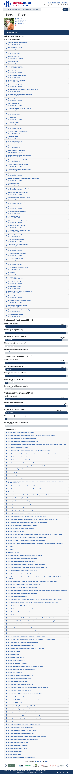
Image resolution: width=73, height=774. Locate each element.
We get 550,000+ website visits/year (58, 2)
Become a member (41, 5)
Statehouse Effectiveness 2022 (18, 356)
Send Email (18, 18)
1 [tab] (35, 768)
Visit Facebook (19, 23)
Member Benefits (55, 5)
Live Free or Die (24, 770)
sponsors (38, 761)
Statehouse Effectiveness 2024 (18, 320)
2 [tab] (37, 768)
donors (46, 761)
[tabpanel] (12, 765)
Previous (5, 765)
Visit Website (19, 21)
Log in (48, 5)
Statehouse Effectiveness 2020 (18, 393)
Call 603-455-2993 (20, 20)
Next (67, 765)
